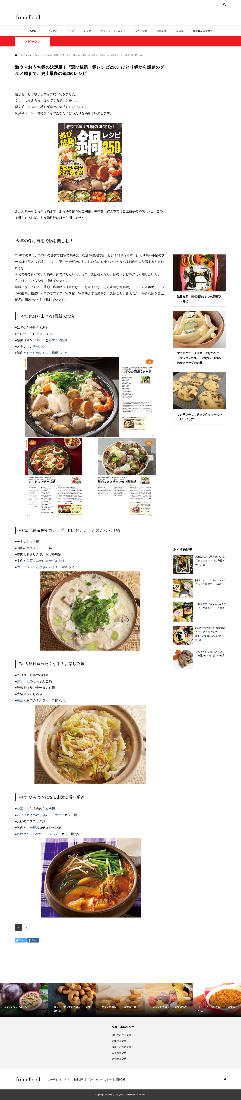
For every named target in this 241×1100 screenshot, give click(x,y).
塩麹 (52, 353)
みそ (52, 567)
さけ (20, 834)
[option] (24, 1000)
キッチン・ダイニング (113, 30)
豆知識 (179, 30)
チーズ (37, 346)
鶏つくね (23, 681)
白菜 (20, 700)
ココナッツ (56, 815)
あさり (31, 353)
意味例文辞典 (119, 1058)
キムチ (47, 808)
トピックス (51, 30)
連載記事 (162, 30)
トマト (31, 541)
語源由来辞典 (119, 1040)
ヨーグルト (53, 560)
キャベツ (32, 834)
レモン (44, 353)
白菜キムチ (34, 560)
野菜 (33, 675)
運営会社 (120, 1079)
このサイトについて (59, 1079)
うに (20, 334)
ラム (29, 694)
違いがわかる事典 (121, 1034)
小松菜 (31, 827)
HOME (32, 30)
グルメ (70, 30)
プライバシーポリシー (99, 1079)
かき (42, 567)
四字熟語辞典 (119, 1052)
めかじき (39, 815)
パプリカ (23, 815)
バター (56, 834)
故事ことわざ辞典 (121, 1046)
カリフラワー (26, 567)
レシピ (87, 30)
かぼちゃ (23, 808)
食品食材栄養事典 (203, 30)
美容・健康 (141, 30)
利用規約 (79, 1079)
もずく (53, 340)
